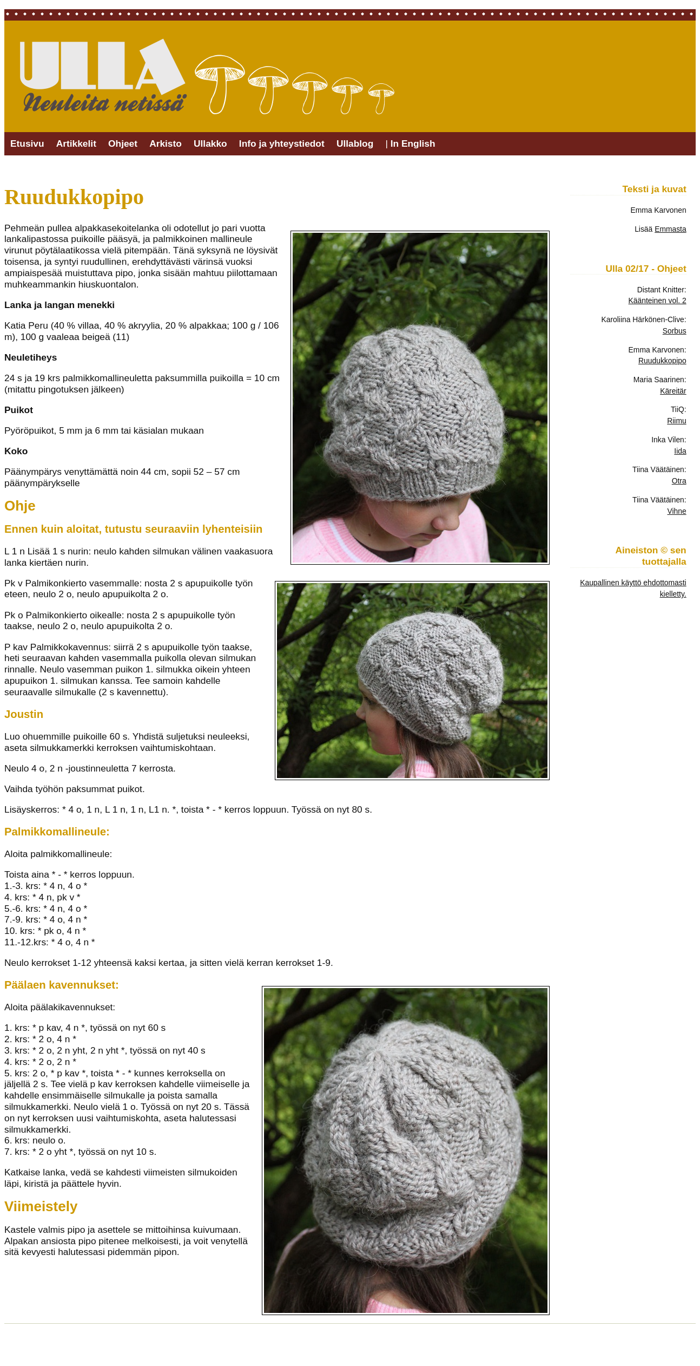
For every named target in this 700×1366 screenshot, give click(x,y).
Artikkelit (76, 143)
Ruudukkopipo (662, 360)
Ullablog (354, 143)
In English (413, 143)
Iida (680, 451)
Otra (679, 480)
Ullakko (210, 143)
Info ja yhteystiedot (282, 143)
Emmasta (670, 229)
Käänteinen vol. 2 (657, 300)
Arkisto (165, 143)
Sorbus (674, 330)
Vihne (676, 511)
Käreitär (673, 391)
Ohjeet (122, 143)
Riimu (676, 420)
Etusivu (27, 143)
